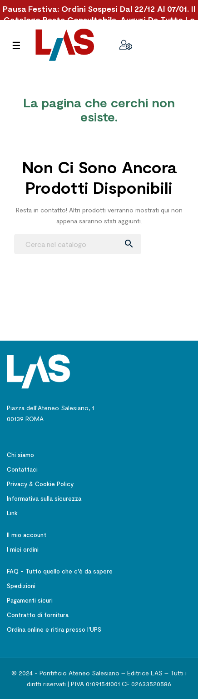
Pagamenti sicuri (30, 600)
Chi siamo (20, 454)
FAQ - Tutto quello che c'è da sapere (60, 571)
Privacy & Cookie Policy (40, 484)
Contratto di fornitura (38, 615)
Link (12, 513)
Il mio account (26, 534)
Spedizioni (21, 585)
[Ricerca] (77, 244)
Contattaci (22, 469)
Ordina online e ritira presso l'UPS (54, 629)
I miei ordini (23, 549)
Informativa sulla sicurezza (44, 498)
